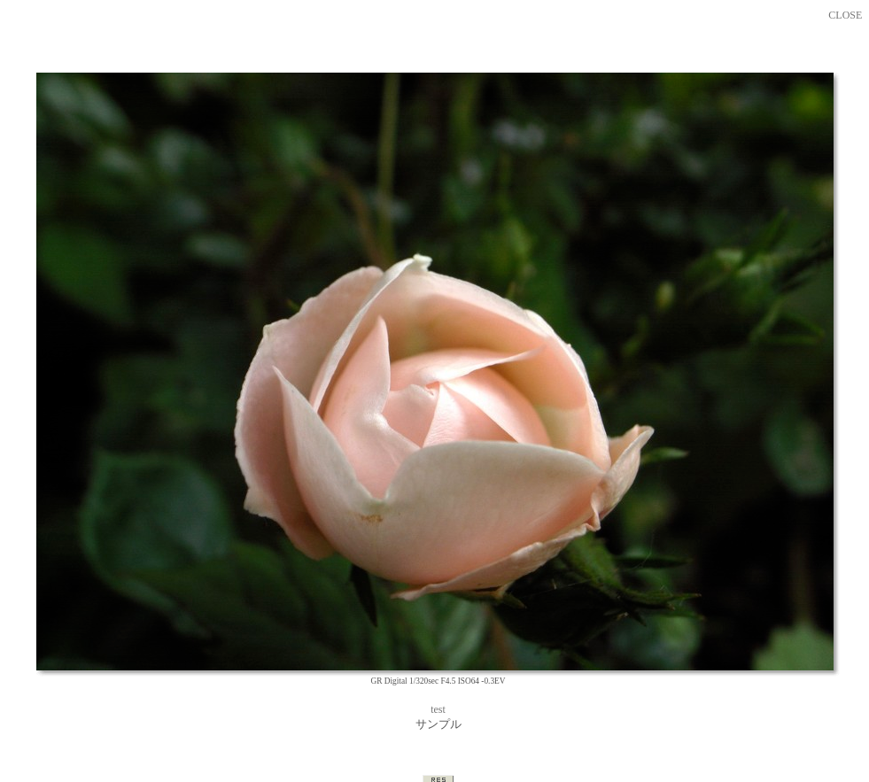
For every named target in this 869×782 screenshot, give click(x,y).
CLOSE (845, 15)
